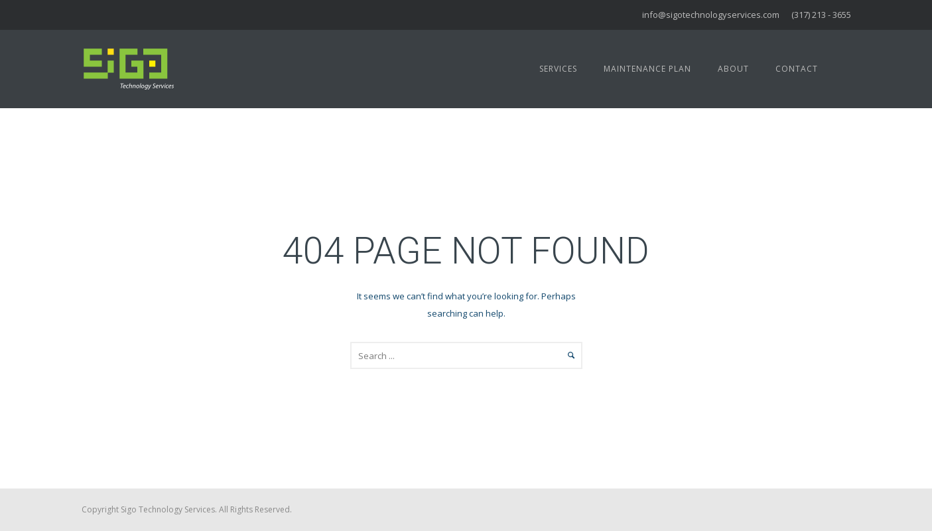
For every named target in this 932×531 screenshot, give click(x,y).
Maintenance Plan (647, 68)
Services (558, 68)
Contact (796, 68)
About (733, 68)
